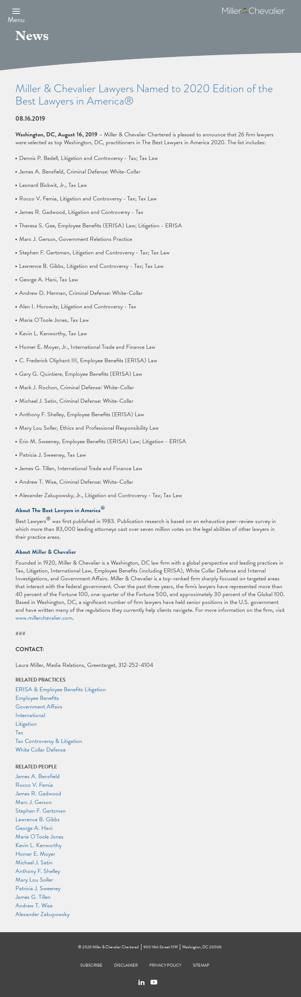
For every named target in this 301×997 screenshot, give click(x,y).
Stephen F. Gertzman (40, 810)
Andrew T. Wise (34, 905)
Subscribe (91, 965)
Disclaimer (126, 965)
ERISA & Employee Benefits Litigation (60, 689)
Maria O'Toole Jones (39, 836)
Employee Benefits (37, 698)
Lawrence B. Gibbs (37, 819)
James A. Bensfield (37, 776)
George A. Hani (34, 828)
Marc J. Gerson (33, 802)
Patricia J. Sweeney (37, 888)
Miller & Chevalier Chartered (115, 947)
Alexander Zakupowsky (42, 914)
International (30, 715)
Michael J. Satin (34, 862)
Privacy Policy (165, 965)
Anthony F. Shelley (37, 871)
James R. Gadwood (38, 793)
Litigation (26, 723)
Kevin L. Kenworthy (38, 845)
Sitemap (201, 965)
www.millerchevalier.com (43, 617)
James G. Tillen (33, 896)
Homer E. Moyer (35, 853)
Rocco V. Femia (34, 784)
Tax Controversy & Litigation (48, 741)
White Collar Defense (40, 749)
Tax (19, 732)
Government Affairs (38, 706)
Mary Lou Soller (34, 879)
